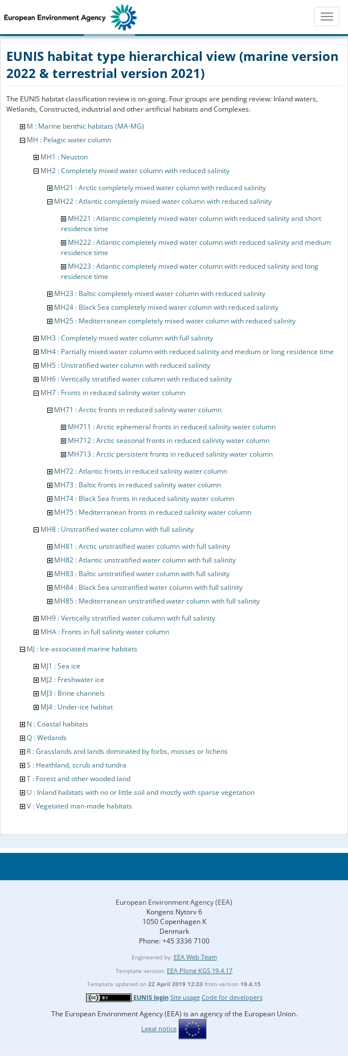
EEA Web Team (195, 957)
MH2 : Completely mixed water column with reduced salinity (135, 170)
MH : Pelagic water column (69, 140)
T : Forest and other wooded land (78, 778)
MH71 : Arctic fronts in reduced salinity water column (138, 409)
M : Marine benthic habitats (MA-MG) (85, 126)
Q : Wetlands (47, 737)
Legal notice (159, 1028)
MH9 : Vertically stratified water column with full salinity (127, 618)
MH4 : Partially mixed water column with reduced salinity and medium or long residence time (187, 351)
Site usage (185, 997)
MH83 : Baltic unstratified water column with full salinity (142, 573)
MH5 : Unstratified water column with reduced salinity (125, 365)
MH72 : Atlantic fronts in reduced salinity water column (140, 471)
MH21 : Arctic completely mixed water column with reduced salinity (160, 187)
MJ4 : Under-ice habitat (76, 707)
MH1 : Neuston (64, 157)
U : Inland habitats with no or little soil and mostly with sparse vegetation (141, 792)
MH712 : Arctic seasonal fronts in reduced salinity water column (168, 440)
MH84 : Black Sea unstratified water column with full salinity (148, 587)
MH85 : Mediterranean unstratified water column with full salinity (157, 601)
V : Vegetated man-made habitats (79, 806)
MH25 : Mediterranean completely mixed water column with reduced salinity (175, 321)
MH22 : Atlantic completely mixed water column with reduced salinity (163, 201)
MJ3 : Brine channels (72, 693)
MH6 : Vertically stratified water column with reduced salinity (136, 379)
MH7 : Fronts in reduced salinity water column (112, 392)
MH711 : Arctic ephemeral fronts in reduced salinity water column (172, 427)
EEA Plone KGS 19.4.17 (199, 970)
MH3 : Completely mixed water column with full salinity (126, 338)
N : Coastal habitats (57, 724)
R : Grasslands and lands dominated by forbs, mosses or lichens (127, 751)
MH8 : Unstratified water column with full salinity (117, 529)
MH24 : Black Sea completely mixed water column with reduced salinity (166, 307)
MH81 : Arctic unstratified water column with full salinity (142, 546)
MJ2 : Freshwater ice (72, 679)
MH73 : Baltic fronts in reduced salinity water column (137, 485)
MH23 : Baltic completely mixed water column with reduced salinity (159, 293)
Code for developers (232, 997)
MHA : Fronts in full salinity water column (104, 632)
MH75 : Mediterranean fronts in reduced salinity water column (152, 512)
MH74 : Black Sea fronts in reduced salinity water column (144, 498)
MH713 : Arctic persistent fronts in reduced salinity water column (170, 454)
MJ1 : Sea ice (60, 666)
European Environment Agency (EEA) (174, 902)
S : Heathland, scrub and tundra (76, 765)
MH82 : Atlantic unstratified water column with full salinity (145, 560)
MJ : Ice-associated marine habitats (82, 649)
